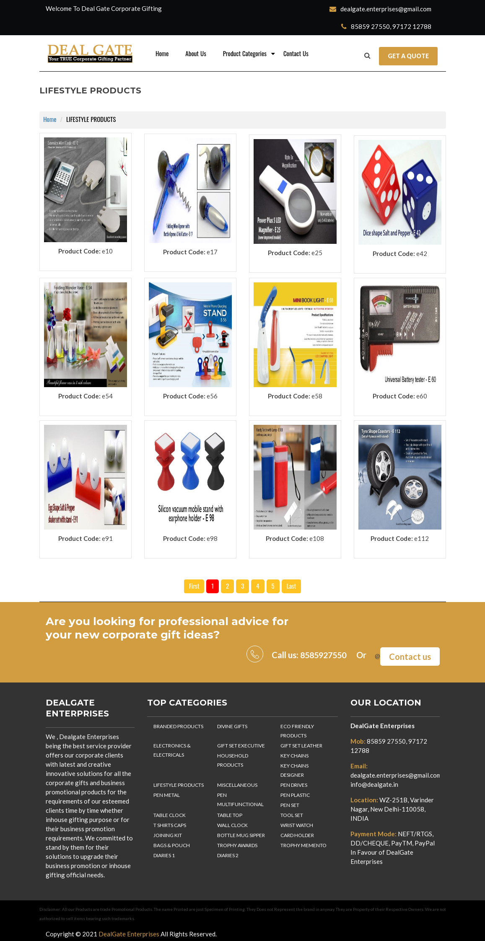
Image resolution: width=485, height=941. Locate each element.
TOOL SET (291, 813)
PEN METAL (166, 793)
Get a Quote (408, 55)
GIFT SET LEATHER (301, 744)
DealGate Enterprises (382, 724)
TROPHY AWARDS (237, 843)
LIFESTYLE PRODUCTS (178, 783)
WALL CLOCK (232, 823)
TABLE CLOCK (169, 813)
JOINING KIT (167, 833)
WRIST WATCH (296, 823)
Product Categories (245, 54)
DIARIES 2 (228, 854)
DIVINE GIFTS (232, 724)
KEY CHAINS (294, 754)
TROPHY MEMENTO (303, 843)
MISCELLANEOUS (237, 783)
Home (162, 54)
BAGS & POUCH (171, 843)
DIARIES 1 (164, 854)
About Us (195, 54)
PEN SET (289, 803)
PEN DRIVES (293, 783)
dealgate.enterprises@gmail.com (380, 9)
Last (291, 586)
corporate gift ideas (158, 634)
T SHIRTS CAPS (169, 823)
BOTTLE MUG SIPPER (241, 833)
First (194, 586)
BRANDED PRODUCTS (178, 724)
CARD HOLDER (297, 833)
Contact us (410, 655)
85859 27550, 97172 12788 (386, 26)
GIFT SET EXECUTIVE (241, 744)
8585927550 (321, 655)
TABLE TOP (229, 813)
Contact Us (296, 54)
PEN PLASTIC (295, 793)
